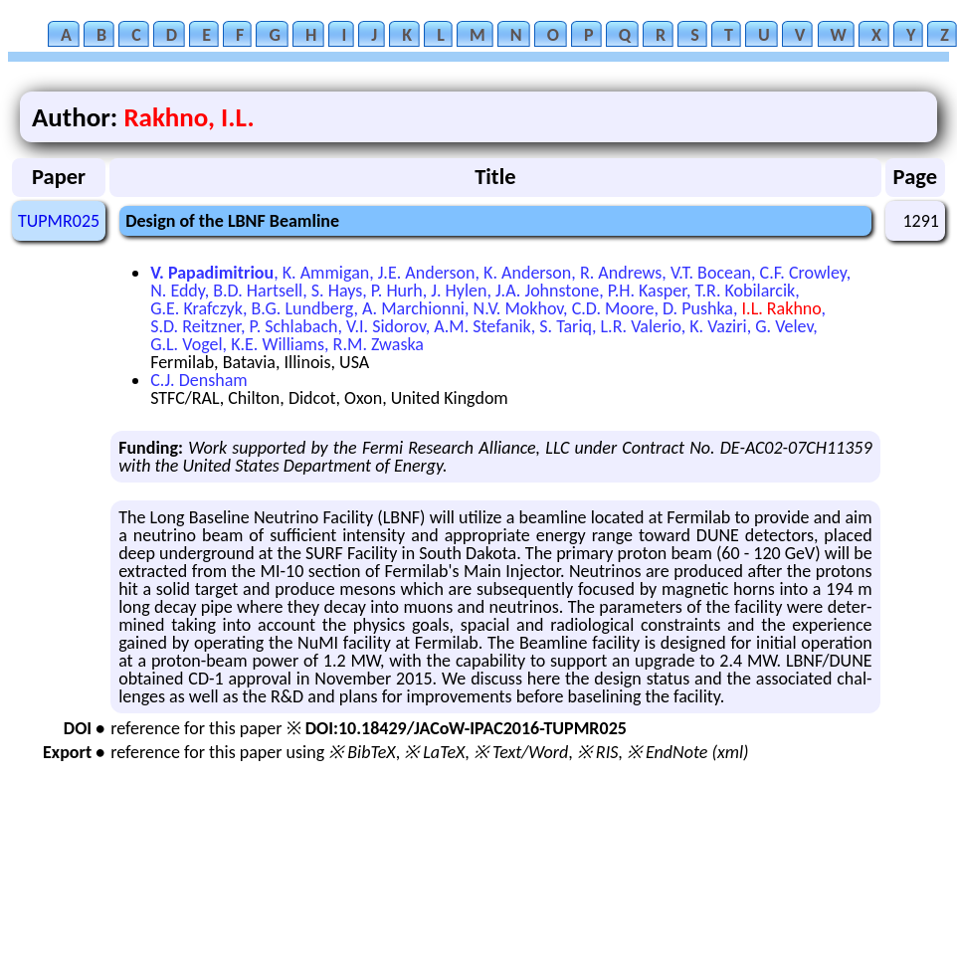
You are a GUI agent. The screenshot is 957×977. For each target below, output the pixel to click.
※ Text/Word (521, 752)
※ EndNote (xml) (688, 752)
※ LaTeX (434, 752)
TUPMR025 (58, 221)
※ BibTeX (361, 752)
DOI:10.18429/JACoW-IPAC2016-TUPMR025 (466, 728)
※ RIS (598, 752)
